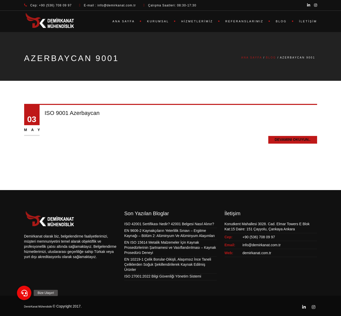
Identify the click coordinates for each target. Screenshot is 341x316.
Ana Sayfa (124, 21)
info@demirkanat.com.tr (262, 245)
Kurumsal (158, 21)
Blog (281, 21)
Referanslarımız (244, 21)
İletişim (308, 21)
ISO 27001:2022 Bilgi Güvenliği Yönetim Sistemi (162, 276)
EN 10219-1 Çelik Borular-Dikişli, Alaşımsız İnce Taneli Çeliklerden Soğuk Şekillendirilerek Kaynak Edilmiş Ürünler (167, 264)
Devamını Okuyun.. (293, 139)
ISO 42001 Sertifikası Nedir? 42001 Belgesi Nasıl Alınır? (169, 224)
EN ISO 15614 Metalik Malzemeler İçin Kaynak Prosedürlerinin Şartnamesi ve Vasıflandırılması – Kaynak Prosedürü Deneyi (170, 247)
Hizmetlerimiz (197, 21)
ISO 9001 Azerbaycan (72, 113)
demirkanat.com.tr (257, 253)
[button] (24, 293)
